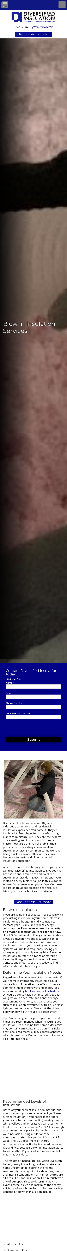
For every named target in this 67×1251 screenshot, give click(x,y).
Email (9, 693)
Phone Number (15, 703)
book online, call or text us (42, 991)
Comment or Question (18, 713)
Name (10, 682)
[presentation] (28, 728)
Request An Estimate (33, 34)
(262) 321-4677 (42, 27)
